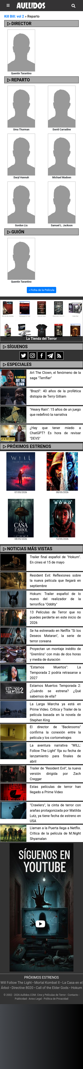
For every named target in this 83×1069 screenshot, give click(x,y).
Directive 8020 (22, 988)
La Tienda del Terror (41, 339)
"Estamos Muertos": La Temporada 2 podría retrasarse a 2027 (55, 672)
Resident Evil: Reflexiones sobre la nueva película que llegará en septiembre (55, 580)
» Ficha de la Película (41, 290)
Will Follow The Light (16, 983)
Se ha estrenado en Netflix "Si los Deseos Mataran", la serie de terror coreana (55, 636)
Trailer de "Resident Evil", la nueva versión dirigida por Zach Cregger (55, 773)
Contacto (73, 994)
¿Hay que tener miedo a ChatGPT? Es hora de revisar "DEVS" (55, 433)
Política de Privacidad (56, 998)
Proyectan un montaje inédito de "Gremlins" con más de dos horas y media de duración (55, 654)
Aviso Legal (35, 998)
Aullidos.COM (28, 994)
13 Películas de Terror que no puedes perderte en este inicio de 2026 (55, 617)
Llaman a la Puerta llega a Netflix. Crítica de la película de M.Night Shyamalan (55, 833)
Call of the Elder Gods (52, 988)
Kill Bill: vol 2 (14, 16)
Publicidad (21, 998)
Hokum (76, 988)
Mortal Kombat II (47, 983)
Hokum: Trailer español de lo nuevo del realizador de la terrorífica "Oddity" (55, 599)
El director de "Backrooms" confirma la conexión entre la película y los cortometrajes (55, 732)
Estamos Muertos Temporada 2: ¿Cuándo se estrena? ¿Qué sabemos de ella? (55, 691)
